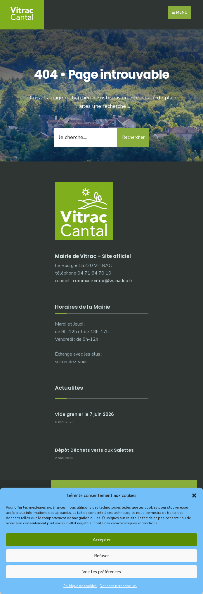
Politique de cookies (80, 586)
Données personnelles (118, 586)
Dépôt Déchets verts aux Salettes (94, 450)
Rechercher (133, 137)
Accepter (102, 540)
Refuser (101, 556)
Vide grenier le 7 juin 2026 (84, 414)
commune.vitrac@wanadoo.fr (102, 280)
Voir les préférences (101, 572)
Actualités (69, 387)
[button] (194, 495)
